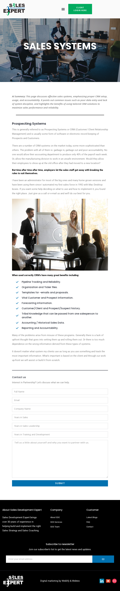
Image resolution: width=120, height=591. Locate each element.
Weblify (65, 580)
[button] (63, 9)
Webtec (76, 580)
